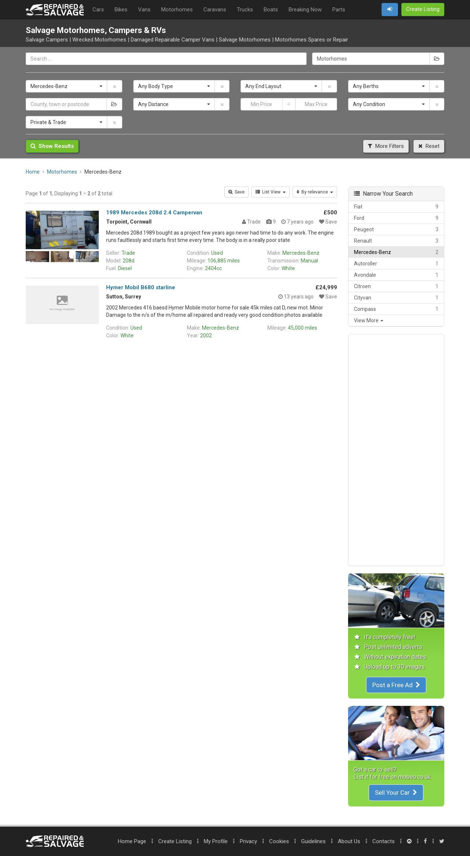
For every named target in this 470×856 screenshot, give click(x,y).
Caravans (214, 9)
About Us (349, 841)
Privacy (248, 841)
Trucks (245, 9)
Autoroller (396, 263)
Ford (396, 218)
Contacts (383, 841)
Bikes (121, 9)
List (271, 192)
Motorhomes (177, 9)
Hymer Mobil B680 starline (140, 287)
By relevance (315, 192)
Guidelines (313, 841)
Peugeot (396, 229)
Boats (271, 9)
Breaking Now (305, 9)
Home (132, 841)
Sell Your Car (396, 792)
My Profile (216, 841)
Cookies (279, 841)
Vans (144, 9)
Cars (98, 9)
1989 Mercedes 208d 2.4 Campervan (154, 212)
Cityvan (396, 297)
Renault (396, 240)
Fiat (396, 206)
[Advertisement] (396, 450)
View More (368, 320)
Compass (396, 309)
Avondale (396, 275)
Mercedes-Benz (396, 252)
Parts (338, 9)
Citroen (396, 286)
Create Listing (175, 841)
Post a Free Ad (396, 685)
